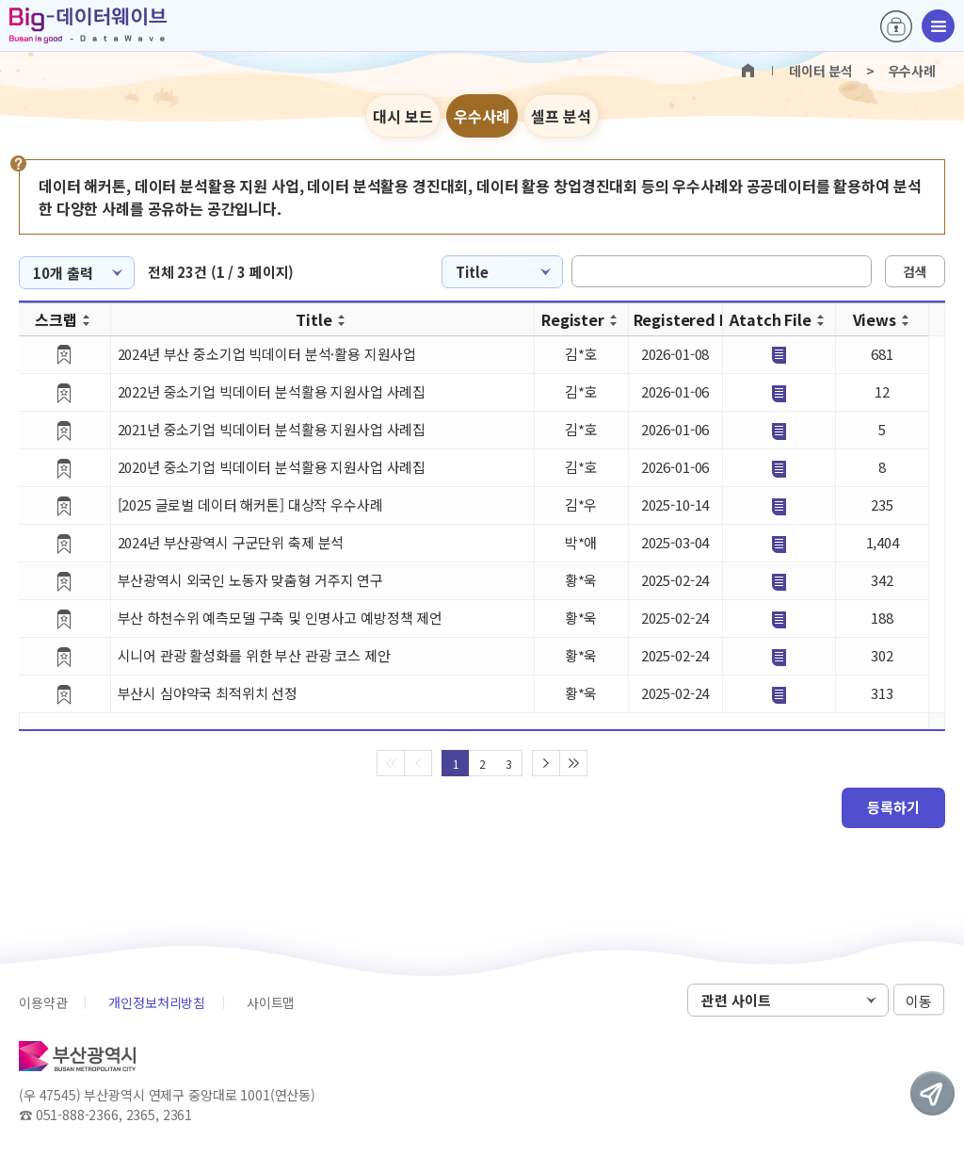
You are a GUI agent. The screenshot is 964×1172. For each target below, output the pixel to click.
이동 (919, 1001)
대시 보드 (403, 116)
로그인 (896, 26)
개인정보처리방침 (156, 1002)
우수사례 (482, 116)
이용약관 (43, 1002)
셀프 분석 (561, 116)
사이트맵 (271, 1002)
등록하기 (893, 807)
